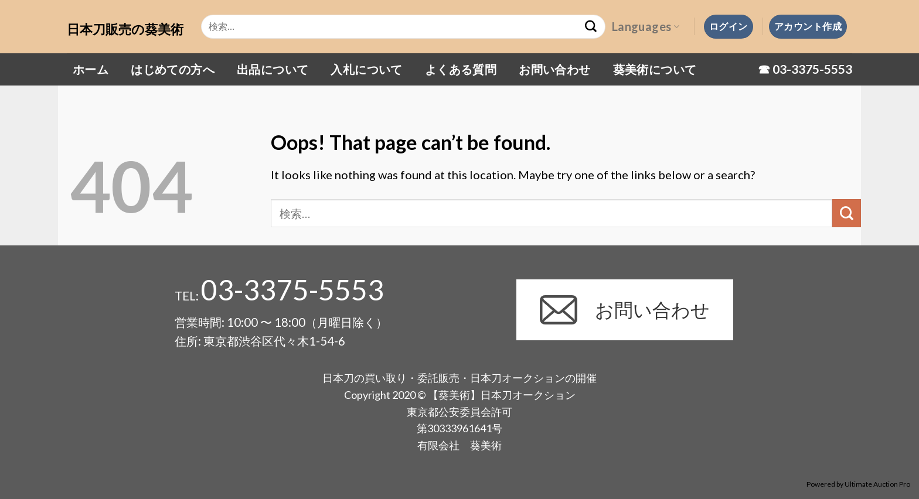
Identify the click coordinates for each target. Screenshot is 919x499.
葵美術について (655, 69)
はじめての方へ (173, 69)
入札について (366, 69)
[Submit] (846, 213)
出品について (272, 69)
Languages (645, 26)
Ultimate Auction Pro (877, 484)
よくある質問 (460, 69)
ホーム (90, 69)
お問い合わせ (554, 69)
